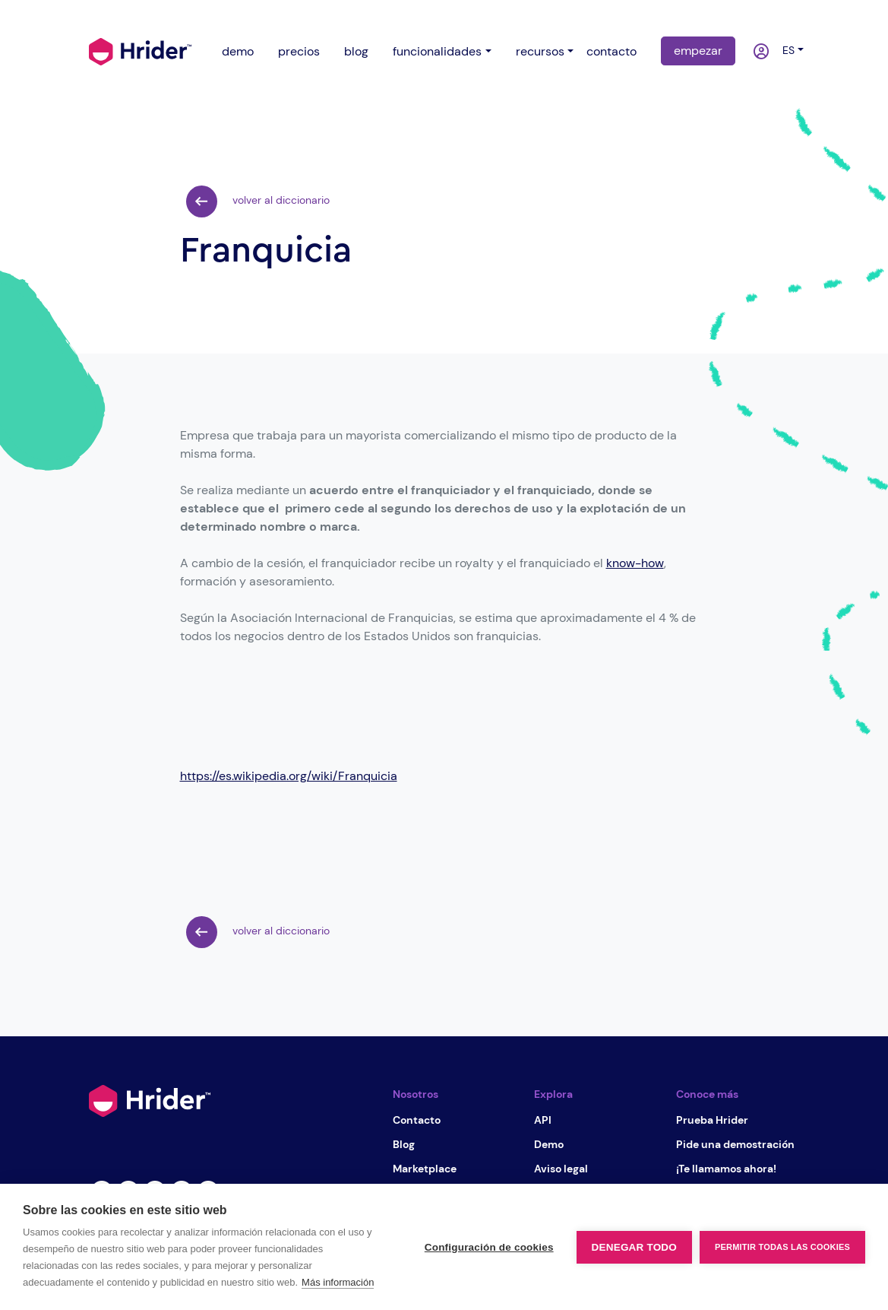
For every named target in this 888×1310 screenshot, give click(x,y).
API (542, 1120)
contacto (611, 51)
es (785, 50)
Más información (338, 1282)
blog (356, 51)
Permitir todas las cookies (782, 1246)
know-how (635, 563)
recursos (540, 51)
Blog (404, 1144)
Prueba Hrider (712, 1120)
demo (238, 51)
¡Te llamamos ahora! (726, 1168)
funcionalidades (437, 51)
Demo (549, 1144)
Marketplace (425, 1168)
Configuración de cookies (489, 1247)
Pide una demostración (735, 1144)
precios (299, 51)
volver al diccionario (258, 201)
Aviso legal (561, 1168)
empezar (698, 51)
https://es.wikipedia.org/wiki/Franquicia (288, 776)
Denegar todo (634, 1247)
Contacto (417, 1120)
